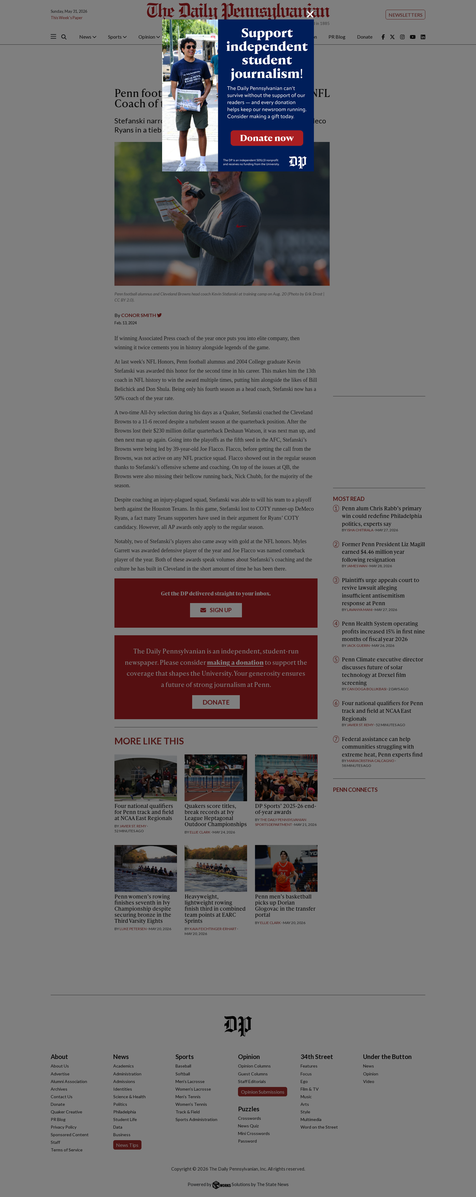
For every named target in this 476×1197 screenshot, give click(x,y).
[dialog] (238, 598)
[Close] (310, 14)
